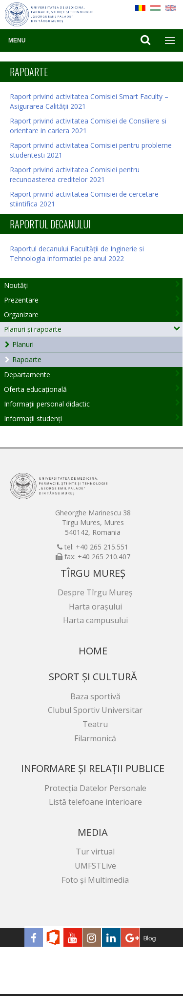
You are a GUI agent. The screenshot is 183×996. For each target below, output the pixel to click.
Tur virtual (95, 851)
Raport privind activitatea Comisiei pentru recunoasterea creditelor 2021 (75, 174)
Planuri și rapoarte (32, 329)
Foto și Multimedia (95, 879)
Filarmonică (95, 738)
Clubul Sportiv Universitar (95, 710)
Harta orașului (95, 606)
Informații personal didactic (47, 403)
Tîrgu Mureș (93, 573)
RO (140, 8)
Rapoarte (26, 359)
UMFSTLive (95, 865)
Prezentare (21, 300)
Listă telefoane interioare (95, 801)
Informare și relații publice (92, 768)
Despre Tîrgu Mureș (95, 592)
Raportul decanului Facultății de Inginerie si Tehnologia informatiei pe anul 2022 (77, 253)
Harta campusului (95, 620)
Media (93, 832)
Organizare (21, 314)
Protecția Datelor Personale (95, 788)
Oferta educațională (35, 389)
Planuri (23, 344)
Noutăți (16, 285)
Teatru (95, 724)
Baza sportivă (95, 696)
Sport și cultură (93, 676)
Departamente (27, 374)
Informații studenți (33, 418)
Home (93, 650)
